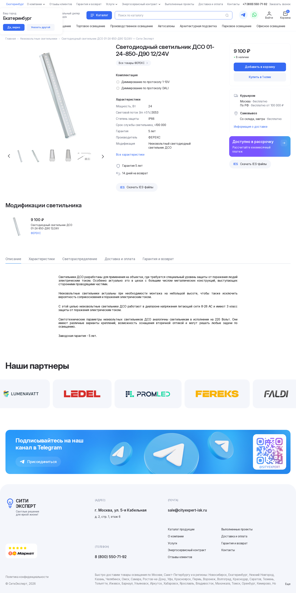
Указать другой (40, 27)
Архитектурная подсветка (198, 26)
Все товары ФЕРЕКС (134, 63)
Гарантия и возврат (234, 543)
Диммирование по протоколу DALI (145, 88)
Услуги (172, 543)
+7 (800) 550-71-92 (255, 4)
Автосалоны (166, 26)
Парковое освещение (236, 26)
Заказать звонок (280, 4)
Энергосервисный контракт (187, 550)
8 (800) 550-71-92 (111, 557)
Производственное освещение (131, 26)
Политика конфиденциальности (27, 577)
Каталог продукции (181, 529)
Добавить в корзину (260, 67)
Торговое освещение (90, 26)
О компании (176, 536)
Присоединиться (38, 461)
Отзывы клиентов (180, 557)
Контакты (228, 550)
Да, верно (13, 27)
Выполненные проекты (237, 529)
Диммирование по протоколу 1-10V (145, 82)
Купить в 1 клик (260, 77)
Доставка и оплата (234, 536)
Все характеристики (130, 154)
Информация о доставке (250, 126)
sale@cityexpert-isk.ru (187, 510)
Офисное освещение (271, 26)
